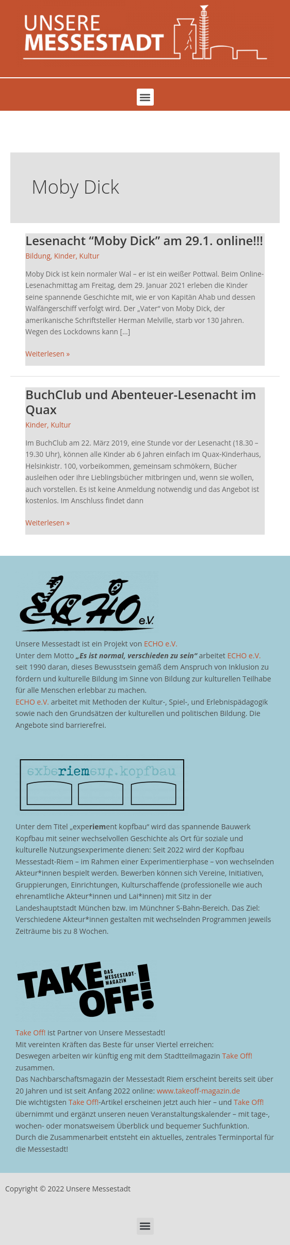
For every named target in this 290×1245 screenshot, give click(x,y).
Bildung (37, 256)
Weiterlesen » (47, 353)
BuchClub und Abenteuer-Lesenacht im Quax (140, 402)
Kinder (65, 256)
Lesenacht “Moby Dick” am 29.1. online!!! (144, 240)
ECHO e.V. (161, 644)
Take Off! (30, 1032)
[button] (145, 97)
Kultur (89, 256)
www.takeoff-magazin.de (198, 1091)
